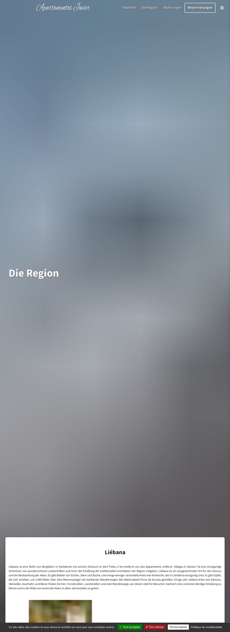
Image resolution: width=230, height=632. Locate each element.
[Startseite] (63, 11)
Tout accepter (130, 627)
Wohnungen (172, 8)
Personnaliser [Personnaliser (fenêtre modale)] (178, 627)
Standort (129, 8)
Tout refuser (155, 627)
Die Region (149, 8)
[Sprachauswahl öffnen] (222, 7)
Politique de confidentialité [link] (206, 627)
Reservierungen (200, 7)
